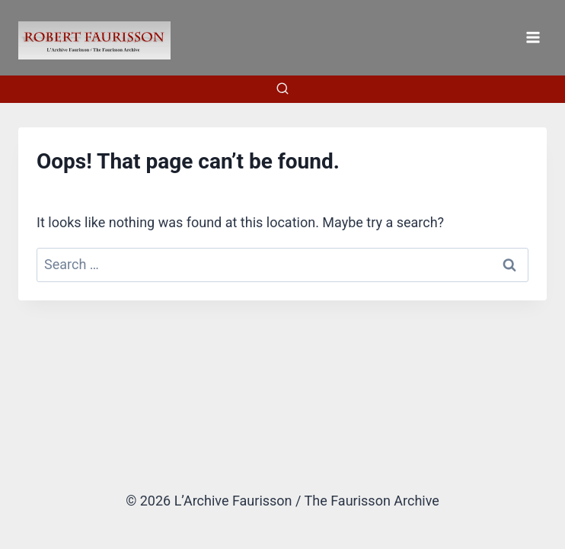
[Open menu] (533, 37)
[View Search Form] (282, 89)
